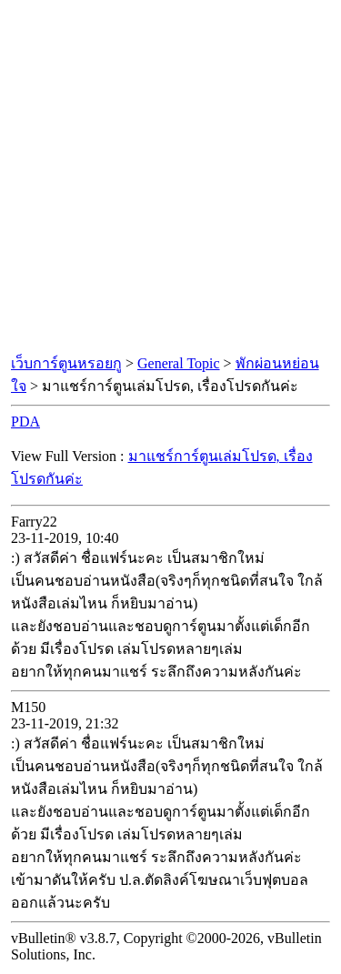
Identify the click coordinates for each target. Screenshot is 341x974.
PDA (25, 421)
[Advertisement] (170, 177)
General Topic (178, 363)
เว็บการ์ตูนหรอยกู (66, 363)
